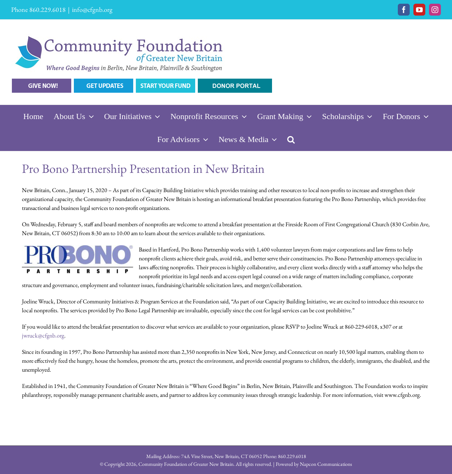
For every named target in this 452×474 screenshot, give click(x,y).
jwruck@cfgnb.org (43, 335)
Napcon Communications (326, 464)
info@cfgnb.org (92, 9)
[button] (291, 139)
